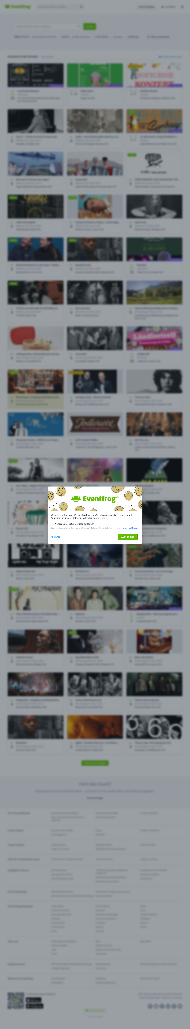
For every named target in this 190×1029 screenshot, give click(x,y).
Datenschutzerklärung (129, 528)
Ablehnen (56, 536)
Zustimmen (127, 537)
